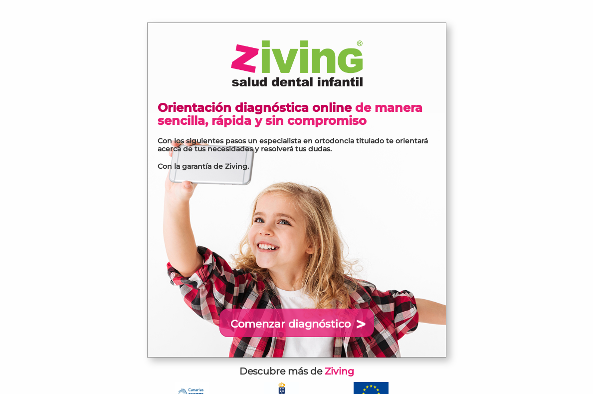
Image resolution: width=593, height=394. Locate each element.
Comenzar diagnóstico (290, 324)
